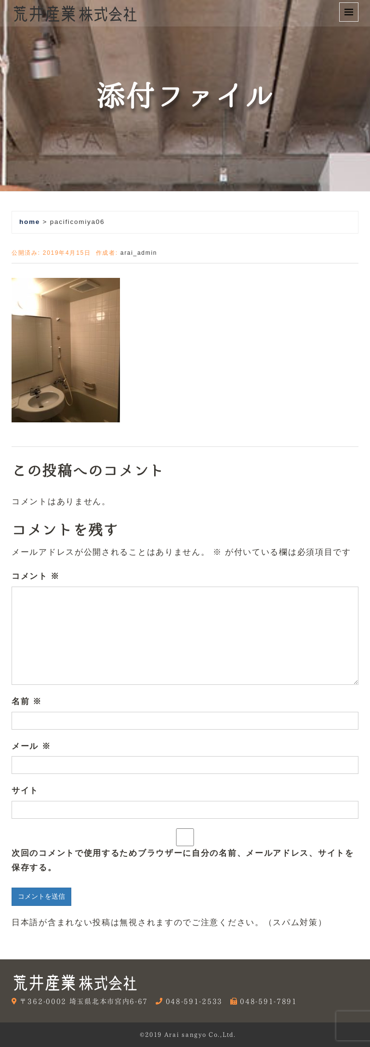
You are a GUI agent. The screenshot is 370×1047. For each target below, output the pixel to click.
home (29, 221)
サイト (25, 790)
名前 (27, 701)
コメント (36, 576)
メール (31, 746)
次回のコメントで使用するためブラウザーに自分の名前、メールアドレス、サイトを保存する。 (183, 861)
